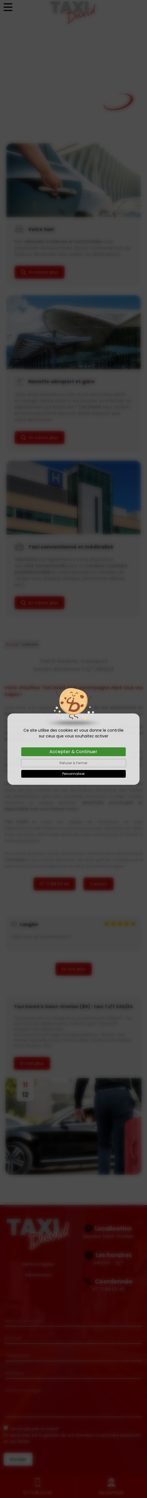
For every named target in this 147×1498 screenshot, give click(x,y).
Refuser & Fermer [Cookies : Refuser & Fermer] (73, 763)
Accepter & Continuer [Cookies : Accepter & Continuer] (73, 751)
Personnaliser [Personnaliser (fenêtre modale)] (73, 773)
